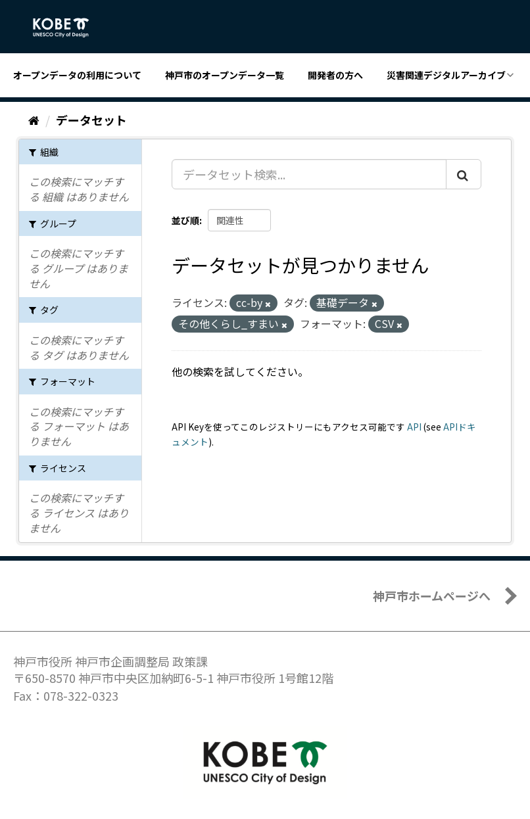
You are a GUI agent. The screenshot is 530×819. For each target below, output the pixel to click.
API (414, 426)
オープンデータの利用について (77, 75)
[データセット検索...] (309, 174)
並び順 (185, 220)
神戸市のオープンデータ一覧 (224, 75)
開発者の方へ (335, 75)
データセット (91, 119)
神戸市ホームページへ (432, 595)
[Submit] (463, 174)
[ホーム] (33, 119)
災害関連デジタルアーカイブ (446, 75)
